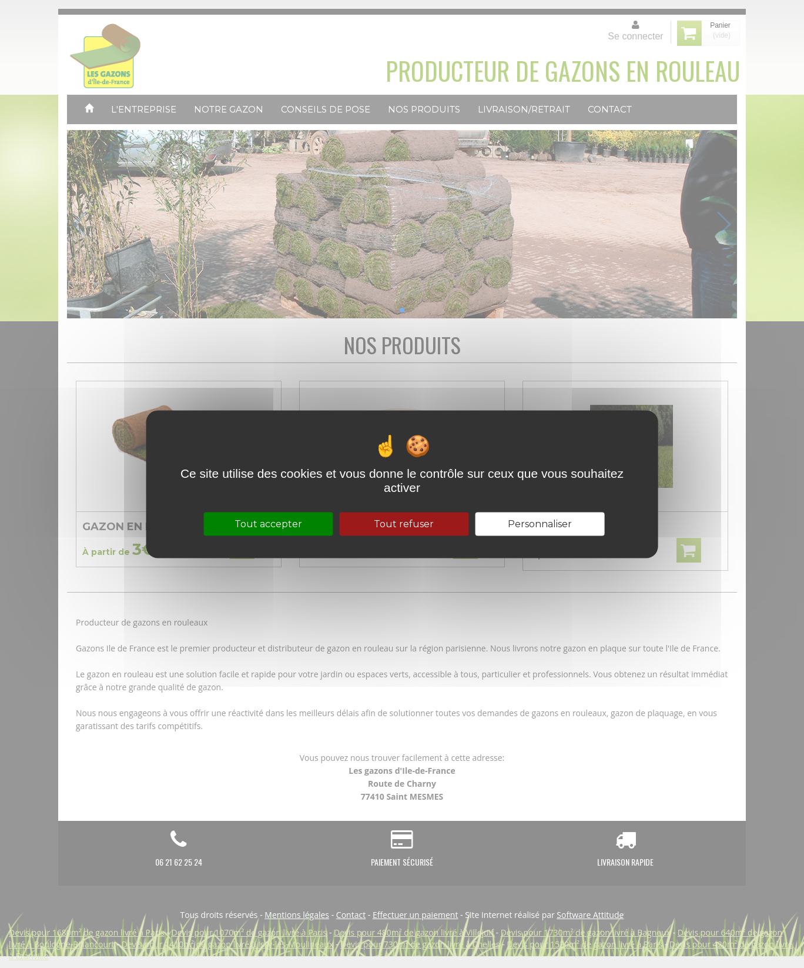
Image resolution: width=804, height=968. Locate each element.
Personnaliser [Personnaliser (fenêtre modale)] (540, 523)
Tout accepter (268, 523)
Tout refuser (404, 523)
